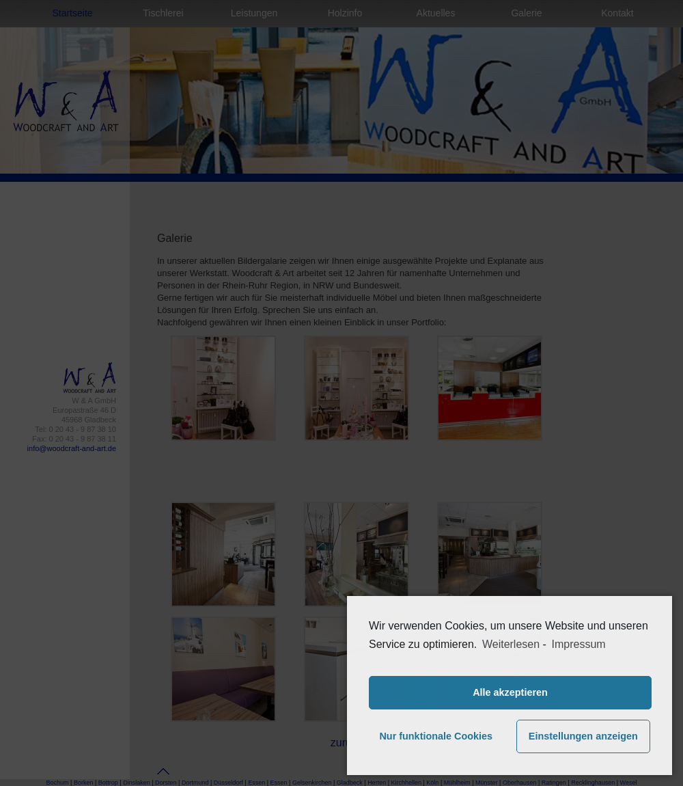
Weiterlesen (511, 644)
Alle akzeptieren (510, 692)
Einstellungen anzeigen (583, 736)
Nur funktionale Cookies (435, 736)
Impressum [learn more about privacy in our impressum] (579, 644)
